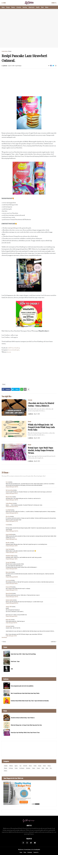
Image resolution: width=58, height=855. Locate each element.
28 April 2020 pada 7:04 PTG (12, 500)
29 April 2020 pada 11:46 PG (11, 583)
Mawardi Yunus (9, 497)
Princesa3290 (9, 587)
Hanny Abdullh (9, 534)
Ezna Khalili (8, 510)
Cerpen (38, 768)
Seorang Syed (9, 562)
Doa (51, 768)
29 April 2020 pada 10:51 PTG (12, 603)
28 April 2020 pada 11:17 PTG (12, 521)
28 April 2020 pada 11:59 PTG (12, 531)
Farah (7, 524)
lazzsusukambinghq (13, 350)
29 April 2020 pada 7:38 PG (11, 559)
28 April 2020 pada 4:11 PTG (11, 493)
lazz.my (9, 352)
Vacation (25, 7)
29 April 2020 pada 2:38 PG (11, 546)
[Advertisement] (29, 28)
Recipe (8, 7)
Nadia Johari (8, 619)
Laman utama (4, 51)
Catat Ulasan (4, 637)
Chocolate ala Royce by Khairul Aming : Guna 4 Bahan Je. (41, 404)
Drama (5, 770)
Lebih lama (53, 641)
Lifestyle (19, 7)
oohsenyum (8, 626)
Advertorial (31, 7)
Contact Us (35, 852)
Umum (44, 765)
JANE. (12, 669)
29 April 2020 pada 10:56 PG (12, 577)
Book (42, 7)
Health (37, 7)
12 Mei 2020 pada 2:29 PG (11, 636)
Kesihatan (28, 768)
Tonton (33, 768)
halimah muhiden (9, 600)
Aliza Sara (8, 516)
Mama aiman (8, 572)
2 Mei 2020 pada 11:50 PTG (11, 623)
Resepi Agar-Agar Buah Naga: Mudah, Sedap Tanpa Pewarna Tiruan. (41, 450)
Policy (25, 852)
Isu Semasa (22, 768)
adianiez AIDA (9, 606)
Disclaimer (29, 852)
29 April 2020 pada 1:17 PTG (11, 590)
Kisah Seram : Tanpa (15, 661)
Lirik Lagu (11, 768)
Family (35, 765)
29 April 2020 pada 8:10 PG (11, 569)
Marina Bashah (9, 593)
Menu (4, 3)
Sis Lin (7, 482)
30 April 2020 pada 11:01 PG (11, 616)
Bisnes (30, 765)
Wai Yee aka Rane (9, 490)
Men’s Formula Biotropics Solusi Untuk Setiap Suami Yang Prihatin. (25, 693)
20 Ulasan (19, 65)
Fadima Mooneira (9, 503)
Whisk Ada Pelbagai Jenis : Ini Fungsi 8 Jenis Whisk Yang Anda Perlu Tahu (41, 427)
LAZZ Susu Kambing (14, 348)
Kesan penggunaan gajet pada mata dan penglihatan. (22, 686)
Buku (47, 768)
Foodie (16, 768)
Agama (16, 765)
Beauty (13, 7)
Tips (20, 765)
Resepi (9, 51)
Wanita (5, 768)
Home (3, 7)
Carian (53, 3)
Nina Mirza (8, 542)
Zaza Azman (8, 580)
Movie (46, 7)
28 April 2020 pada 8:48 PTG (12, 513)
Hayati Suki (8, 549)
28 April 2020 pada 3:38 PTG (12, 487)
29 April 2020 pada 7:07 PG (11, 552)
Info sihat (25, 765)
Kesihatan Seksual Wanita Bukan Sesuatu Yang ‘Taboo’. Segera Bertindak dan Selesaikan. (30, 701)
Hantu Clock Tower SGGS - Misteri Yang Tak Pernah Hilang (23, 654)
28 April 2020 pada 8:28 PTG (12, 506)
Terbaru (4, 641)
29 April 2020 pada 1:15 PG (11, 539)
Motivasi (11, 765)
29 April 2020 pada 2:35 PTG (12, 596)
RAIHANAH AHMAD (10, 556)
